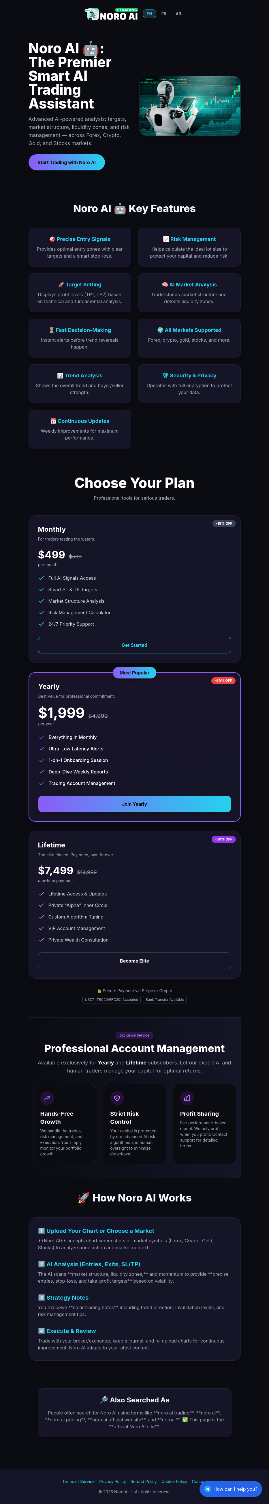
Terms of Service (78, 1481)
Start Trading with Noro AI (67, 162)
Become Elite (134, 961)
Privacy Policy (112, 1481)
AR (178, 13)
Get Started (134, 645)
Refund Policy (144, 1481)
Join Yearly (134, 804)
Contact (199, 1481)
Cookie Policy (174, 1481)
